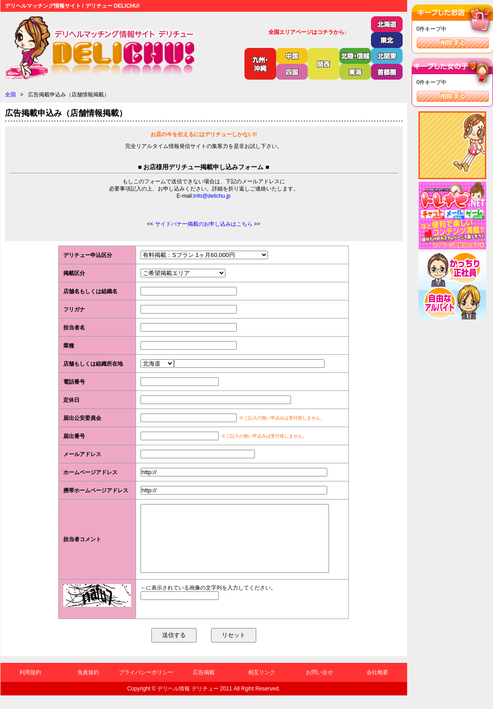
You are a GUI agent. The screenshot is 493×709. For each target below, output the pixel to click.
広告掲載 (204, 686)
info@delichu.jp (211, 196)
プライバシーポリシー (146, 686)
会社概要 (377, 686)
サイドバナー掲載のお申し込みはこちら (204, 224)
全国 (10, 94)
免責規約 (88, 686)
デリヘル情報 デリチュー (187, 702)
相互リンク (261, 686)
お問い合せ (319, 686)
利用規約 (30, 686)
